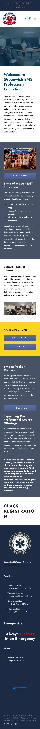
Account (16, 8)
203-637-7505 (17, 658)
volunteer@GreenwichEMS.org (22, 596)
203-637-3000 (18, 660)
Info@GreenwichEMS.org (20, 604)
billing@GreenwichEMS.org (21, 612)
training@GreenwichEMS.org (21, 588)
